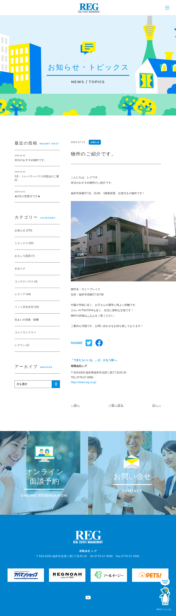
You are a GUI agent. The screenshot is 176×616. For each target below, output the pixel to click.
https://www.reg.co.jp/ (83, 382)
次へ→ (156, 405)
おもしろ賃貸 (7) (25, 255)
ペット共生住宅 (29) (27, 306)
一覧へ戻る (115, 405)
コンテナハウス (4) (26, 281)
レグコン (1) (22, 345)
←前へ (75, 405)
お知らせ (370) (23, 230)
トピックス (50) (24, 243)
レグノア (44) (23, 294)
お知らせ (94, 142)
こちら (91, 315)
